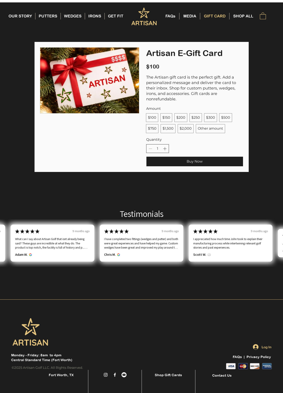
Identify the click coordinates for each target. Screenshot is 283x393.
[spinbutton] (157, 148)
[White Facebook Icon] (114, 374)
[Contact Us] (222, 375)
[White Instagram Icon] (105, 374)
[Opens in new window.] (29, 254)
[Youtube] (124, 374)
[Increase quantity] (164, 148)
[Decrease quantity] (150, 148)
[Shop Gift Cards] (168, 374)
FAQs (238, 357)
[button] (263, 15)
